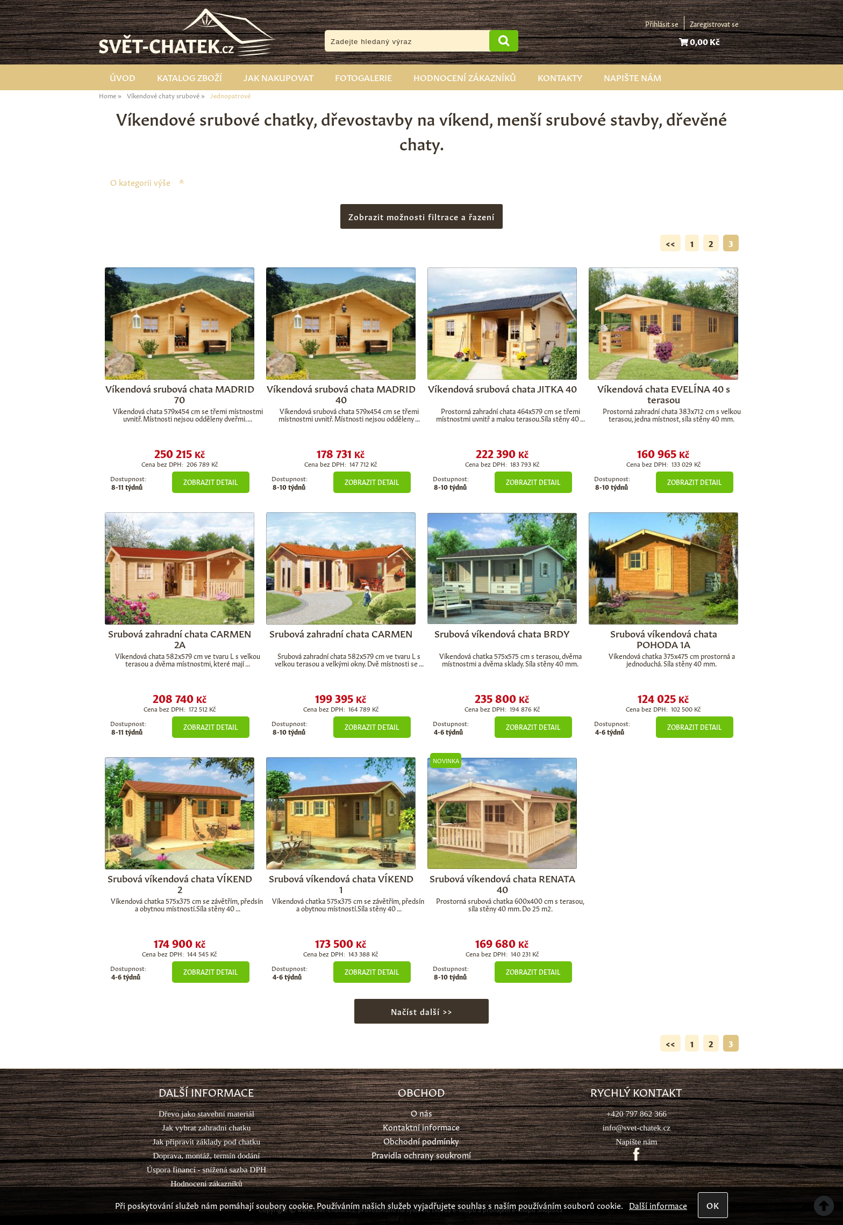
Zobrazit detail (210, 481)
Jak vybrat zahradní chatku (206, 1127)
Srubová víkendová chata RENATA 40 (502, 883)
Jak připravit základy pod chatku (206, 1141)
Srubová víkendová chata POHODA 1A (663, 638)
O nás (421, 1112)
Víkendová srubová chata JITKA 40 (502, 388)
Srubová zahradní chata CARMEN (340, 633)
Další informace (658, 1204)
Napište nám (632, 77)
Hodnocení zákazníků (464, 77)
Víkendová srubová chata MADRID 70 (179, 393)
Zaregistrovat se (714, 23)
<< (670, 243)
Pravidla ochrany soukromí (421, 1154)
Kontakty (560, 77)
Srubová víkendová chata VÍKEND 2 (180, 883)
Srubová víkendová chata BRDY (502, 633)
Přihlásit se (661, 23)
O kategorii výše (140, 181)
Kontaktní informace (421, 1126)
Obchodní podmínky (421, 1140)
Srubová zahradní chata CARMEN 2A (179, 638)
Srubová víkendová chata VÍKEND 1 (341, 883)
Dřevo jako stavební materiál (206, 1113)
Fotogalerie (363, 77)
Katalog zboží (189, 77)
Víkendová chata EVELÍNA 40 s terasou (663, 393)
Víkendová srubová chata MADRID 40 (341, 393)
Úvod (122, 77)
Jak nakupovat (278, 77)
